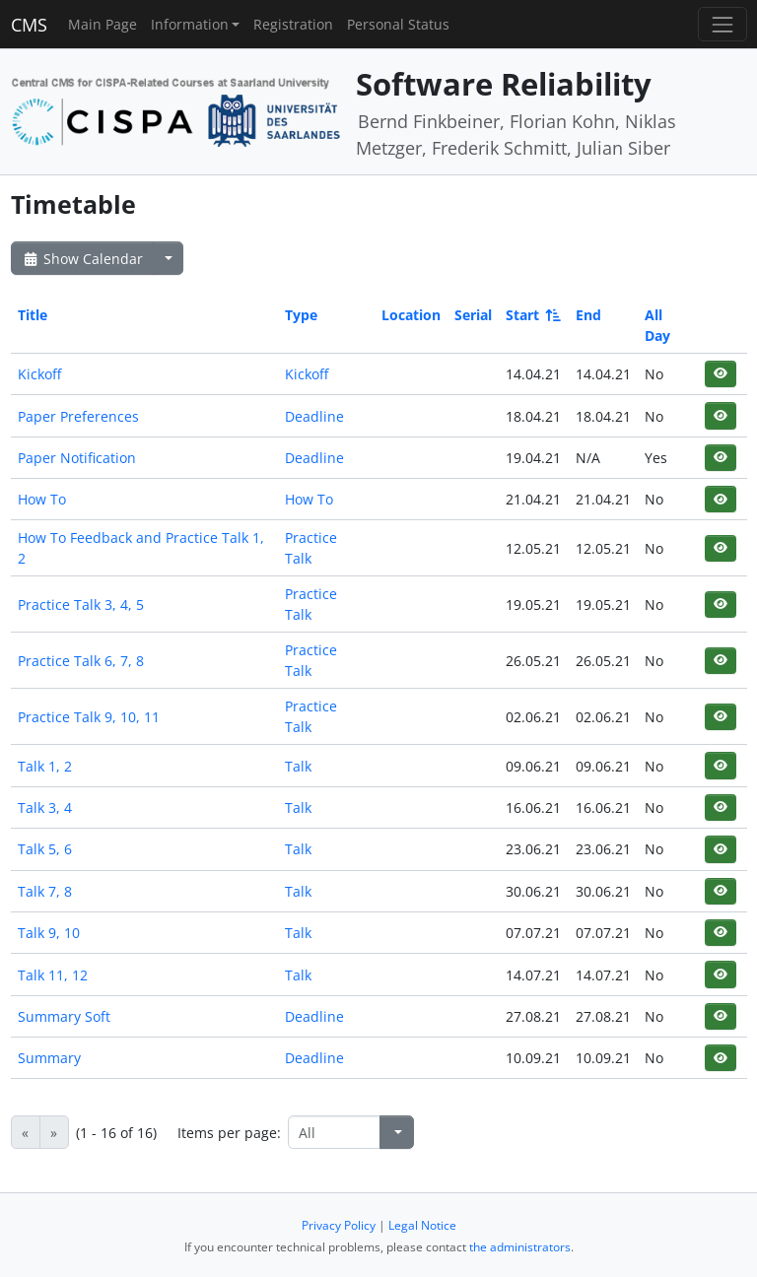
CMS (29, 24)
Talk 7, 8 (45, 891)
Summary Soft (64, 1016)
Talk (298, 766)
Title (32, 314)
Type (301, 314)
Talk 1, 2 (45, 766)
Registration (293, 24)
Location (411, 314)
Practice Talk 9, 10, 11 (89, 716)
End (588, 314)
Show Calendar (82, 258)
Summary (49, 1057)
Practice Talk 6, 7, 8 (81, 660)
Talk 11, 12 (53, 975)
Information (190, 24)
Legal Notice (422, 1225)
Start (532, 314)
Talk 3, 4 (45, 807)
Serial (473, 314)
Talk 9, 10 (49, 932)
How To (42, 499)
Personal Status (398, 24)
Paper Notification (77, 457)
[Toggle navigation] (722, 24)
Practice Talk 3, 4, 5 (81, 604)
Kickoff (39, 374)
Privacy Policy (339, 1225)
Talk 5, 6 (45, 849)
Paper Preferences (78, 416)
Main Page (102, 24)
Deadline (314, 416)
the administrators (520, 1247)
